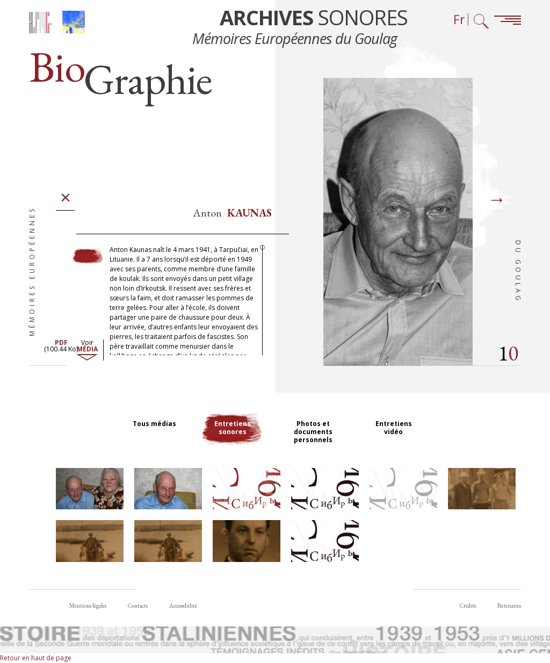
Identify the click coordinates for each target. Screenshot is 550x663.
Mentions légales (87, 605)
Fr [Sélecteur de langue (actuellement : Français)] (459, 19)
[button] (90, 488)
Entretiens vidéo (393, 427)
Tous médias (154, 423)
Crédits (468, 605)
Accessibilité (183, 605)
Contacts (138, 605)
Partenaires (509, 605)
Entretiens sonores (232, 427)
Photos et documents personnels (313, 431)
